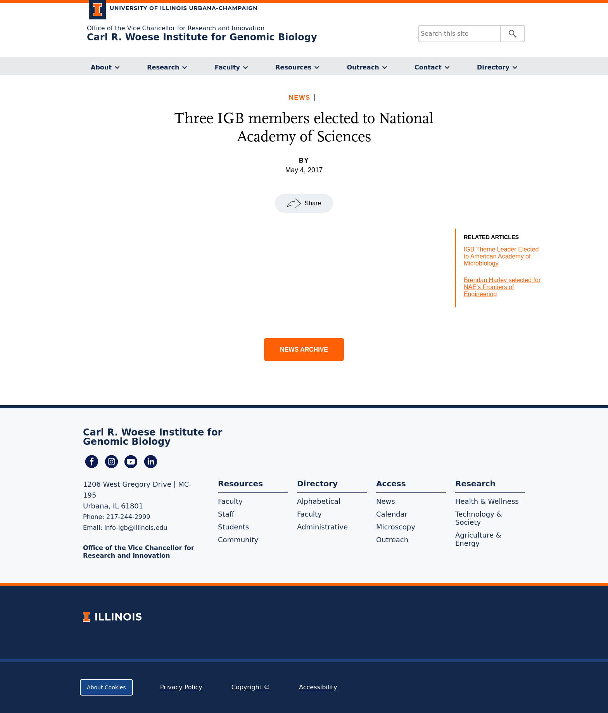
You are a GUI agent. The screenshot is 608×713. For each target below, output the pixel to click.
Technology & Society (478, 518)
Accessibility (318, 687)
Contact (428, 67)
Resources (293, 67)
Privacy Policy (181, 687)
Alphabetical (318, 501)
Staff (226, 514)
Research (163, 67)
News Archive (304, 349)
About (101, 67)
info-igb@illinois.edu (136, 527)
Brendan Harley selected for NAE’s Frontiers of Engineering (502, 287)
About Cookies (106, 687)
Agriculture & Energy (478, 539)
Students (233, 527)
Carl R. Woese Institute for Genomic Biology (202, 37)
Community (238, 540)
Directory (493, 67)
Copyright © (250, 687)
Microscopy (395, 527)
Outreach (363, 67)
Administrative (322, 527)
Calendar (392, 514)
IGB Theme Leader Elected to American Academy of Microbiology (501, 256)
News (300, 97)
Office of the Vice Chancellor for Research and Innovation (175, 28)
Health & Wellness (487, 501)
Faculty (227, 67)
